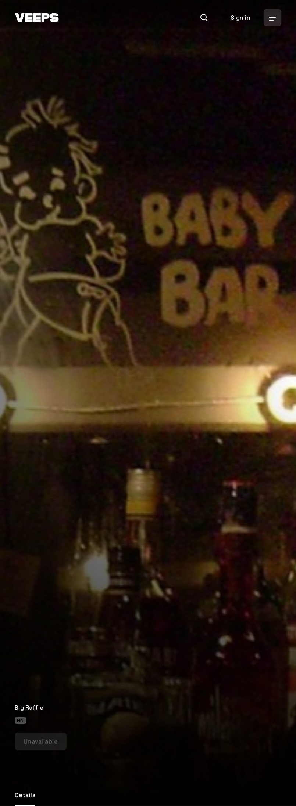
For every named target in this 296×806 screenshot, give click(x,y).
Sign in (240, 17)
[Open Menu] (272, 17)
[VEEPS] (37, 17)
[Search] (204, 17)
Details (25, 794)
